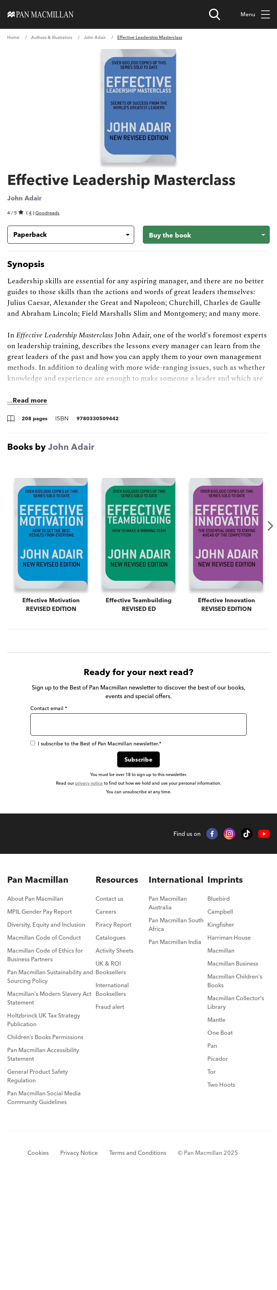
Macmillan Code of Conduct (44, 1043)
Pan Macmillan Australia (168, 1008)
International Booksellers (112, 1095)
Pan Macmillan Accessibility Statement (43, 1160)
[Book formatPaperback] (65, 234)
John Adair (95, 37)
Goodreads (47, 213)
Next (270, 526)
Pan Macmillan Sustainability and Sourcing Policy (50, 1082)
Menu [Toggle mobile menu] (255, 14)
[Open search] (214, 14)
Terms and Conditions (137, 1258)
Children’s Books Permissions (45, 1142)
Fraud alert (110, 1112)
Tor (211, 1177)
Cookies (38, 1258)
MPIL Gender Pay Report (39, 1017)
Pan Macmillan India (175, 1047)
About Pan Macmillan (35, 1004)
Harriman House (229, 1043)
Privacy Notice (79, 1258)
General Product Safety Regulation (37, 1181)
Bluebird (218, 1004)
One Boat (220, 1138)
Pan (212, 1151)
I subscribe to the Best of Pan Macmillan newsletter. (95, 849)
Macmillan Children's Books (234, 1086)
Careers (106, 1017)
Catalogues (111, 1043)
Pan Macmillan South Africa (176, 1030)
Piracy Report (113, 1030)
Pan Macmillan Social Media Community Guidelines (44, 1203)
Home (13, 37)
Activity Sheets (114, 1056)
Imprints (225, 985)
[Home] (40, 14)
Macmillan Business (232, 1069)
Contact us (109, 1004)
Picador (217, 1164)
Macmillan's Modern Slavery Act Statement (49, 1104)
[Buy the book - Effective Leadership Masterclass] (206, 234)
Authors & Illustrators (51, 37)
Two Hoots (221, 1190)
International (176, 985)
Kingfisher (220, 1030)
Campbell (220, 1017)
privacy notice (89, 888)
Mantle (216, 1125)
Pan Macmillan (38, 985)
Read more (30, 400)
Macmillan (220, 1056)
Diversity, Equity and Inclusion (46, 1030)
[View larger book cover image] (138, 106)
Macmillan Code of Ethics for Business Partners (45, 1060)
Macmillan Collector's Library (235, 1108)
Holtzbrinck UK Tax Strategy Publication (43, 1125)
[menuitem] (51, 1006)
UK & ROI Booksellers (111, 1073)
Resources (117, 985)
